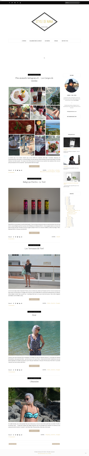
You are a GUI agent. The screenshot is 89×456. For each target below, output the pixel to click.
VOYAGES (56, 40)
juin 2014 (69, 219)
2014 (67, 204)
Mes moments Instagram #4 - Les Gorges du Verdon (34, 79)
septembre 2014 (70, 209)
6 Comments (11, 172)
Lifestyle (57, 170)
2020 (67, 197)
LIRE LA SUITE (34, 166)
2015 (67, 203)
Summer (53, 303)
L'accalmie (66, 166)
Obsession (34, 381)
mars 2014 (69, 223)
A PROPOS (24, 40)
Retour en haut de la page (44, 453)
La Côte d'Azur (51, 170)
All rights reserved (50, 451)
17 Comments (11, 436)
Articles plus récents (12, 443)
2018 (67, 199)
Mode (48, 303)
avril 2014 (69, 222)
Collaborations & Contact (36, 40)
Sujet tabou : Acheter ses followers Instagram (70, 149)
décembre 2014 (70, 205)
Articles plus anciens (55, 443)
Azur (34, 315)
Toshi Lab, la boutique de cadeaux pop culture (71, 184)
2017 (67, 200)
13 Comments (11, 371)
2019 (67, 198)
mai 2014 (69, 221)
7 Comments (11, 305)
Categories (47, 40)
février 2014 (69, 224)
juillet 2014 (69, 218)
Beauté (58, 236)
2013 (67, 227)
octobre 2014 (70, 208)
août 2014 (69, 217)
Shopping (48, 434)
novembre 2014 (70, 206)
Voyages (58, 171)
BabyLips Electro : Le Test (34, 182)
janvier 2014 (69, 226)
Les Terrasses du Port (34, 248)
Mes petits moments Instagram (47, 171)
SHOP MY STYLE (65, 40)
